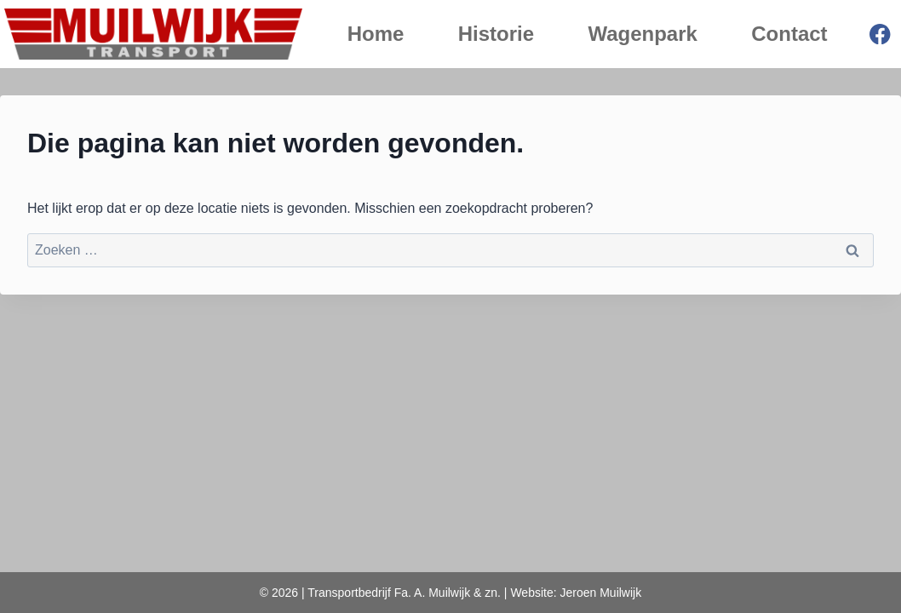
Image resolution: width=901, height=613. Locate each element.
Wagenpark (642, 33)
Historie (496, 33)
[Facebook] (880, 34)
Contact (789, 33)
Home (376, 33)
